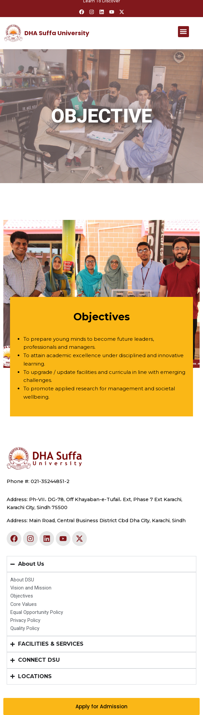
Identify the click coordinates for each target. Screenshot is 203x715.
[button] (183, 31)
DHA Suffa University (56, 33)
